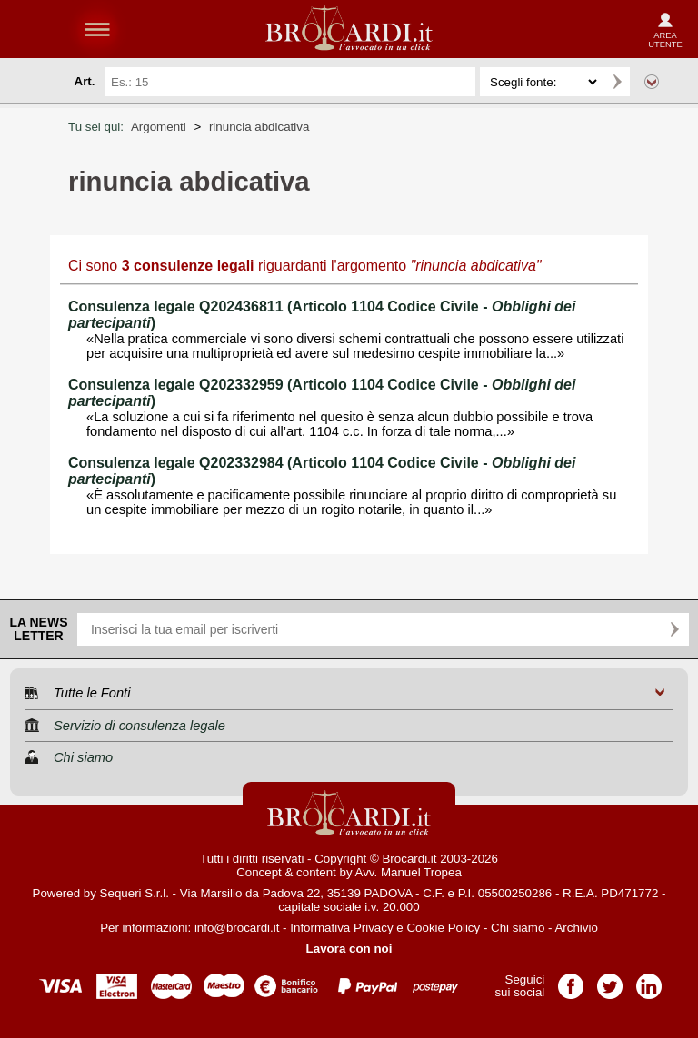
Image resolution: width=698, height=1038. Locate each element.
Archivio (575, 927)
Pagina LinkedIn (649, 980)
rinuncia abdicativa (259, 126)
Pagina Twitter (610, 980)
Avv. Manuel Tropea (408, 872)
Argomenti (158, 126)
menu (97, 29)
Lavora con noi (349, 948)
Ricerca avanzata (651, 81)
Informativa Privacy (341, 927)
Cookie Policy (443, 927)
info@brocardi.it (237, 927)
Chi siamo (517, 927)
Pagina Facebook (570, 980)
